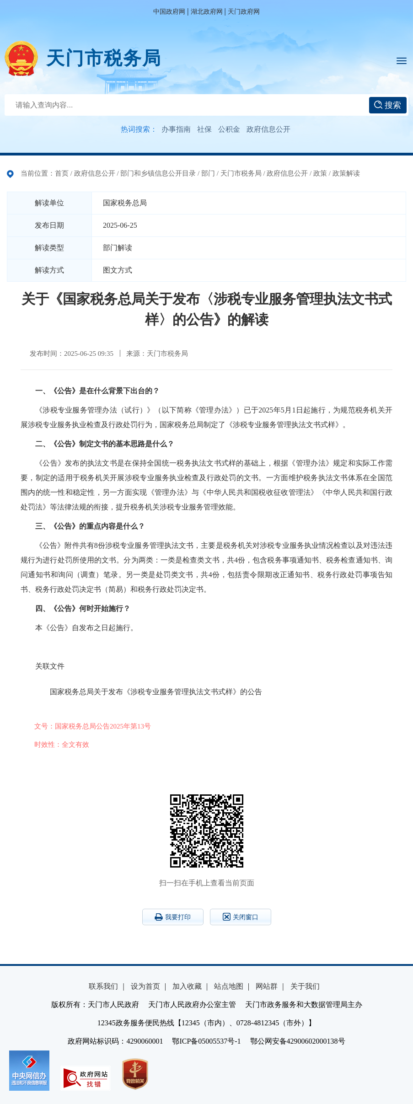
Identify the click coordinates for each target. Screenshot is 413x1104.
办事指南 (176, 129)
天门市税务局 (103, 58)
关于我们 (305, 986)
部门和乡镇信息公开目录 (158, 173)
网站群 (267, 986)
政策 (320, 173)
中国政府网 (169, 11)
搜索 (387, 105)
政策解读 (346, 173)
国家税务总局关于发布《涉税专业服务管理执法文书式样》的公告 (156, 692)
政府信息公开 (268, 129)
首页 (62, 173)
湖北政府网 (207, 11)
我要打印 (173, 917)
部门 (208, 173)
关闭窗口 (240, 917)
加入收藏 (187, 986)
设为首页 (145, 986)
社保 (204, 129)
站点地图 (228, 986)
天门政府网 (244, 11)
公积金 (229, 129)
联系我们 (103, 986)
